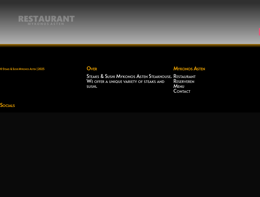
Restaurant (184, 76)
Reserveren (183, 80)
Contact (181, 90)
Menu (178, 85)
